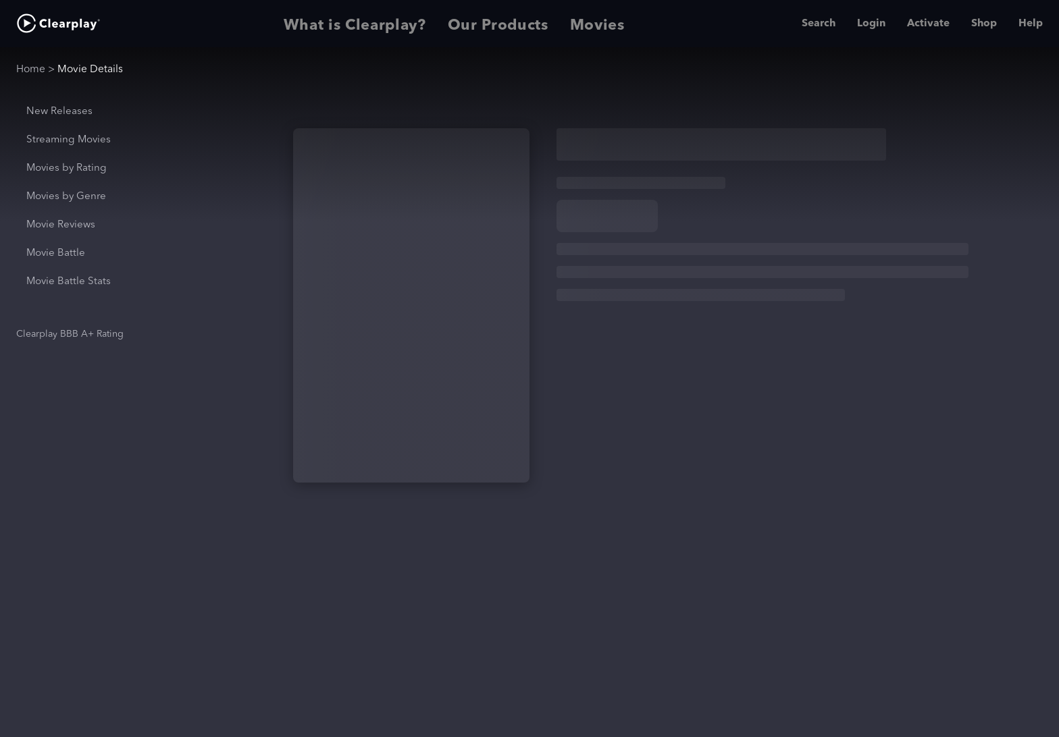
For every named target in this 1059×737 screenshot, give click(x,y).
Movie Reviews (60, 225)
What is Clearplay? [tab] (355, 24)
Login (871, 23)
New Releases (59, 112)
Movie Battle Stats (68, 282)
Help (1030, 23)
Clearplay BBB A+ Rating (70, 334)
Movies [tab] (597, 24)
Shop (984, 23)
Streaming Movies (68, 140)
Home (30, 69)
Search (818, 23)
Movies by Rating (66, 168)
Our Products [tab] (498, 24)
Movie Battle (55, 253)
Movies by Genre (66, 197)
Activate (928, 23)
